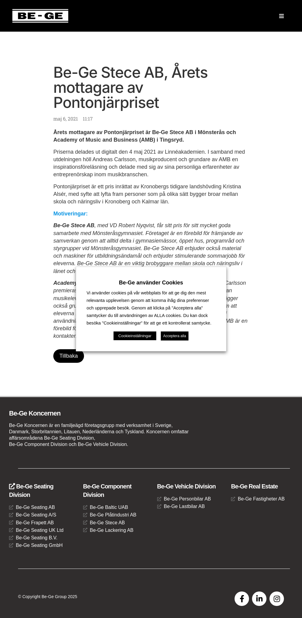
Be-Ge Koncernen (35, 413)
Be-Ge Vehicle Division (186, 486)
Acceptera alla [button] (174, 336)
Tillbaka (68, 356)
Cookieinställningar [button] (134, 336)
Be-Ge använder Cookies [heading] (151, 283)
